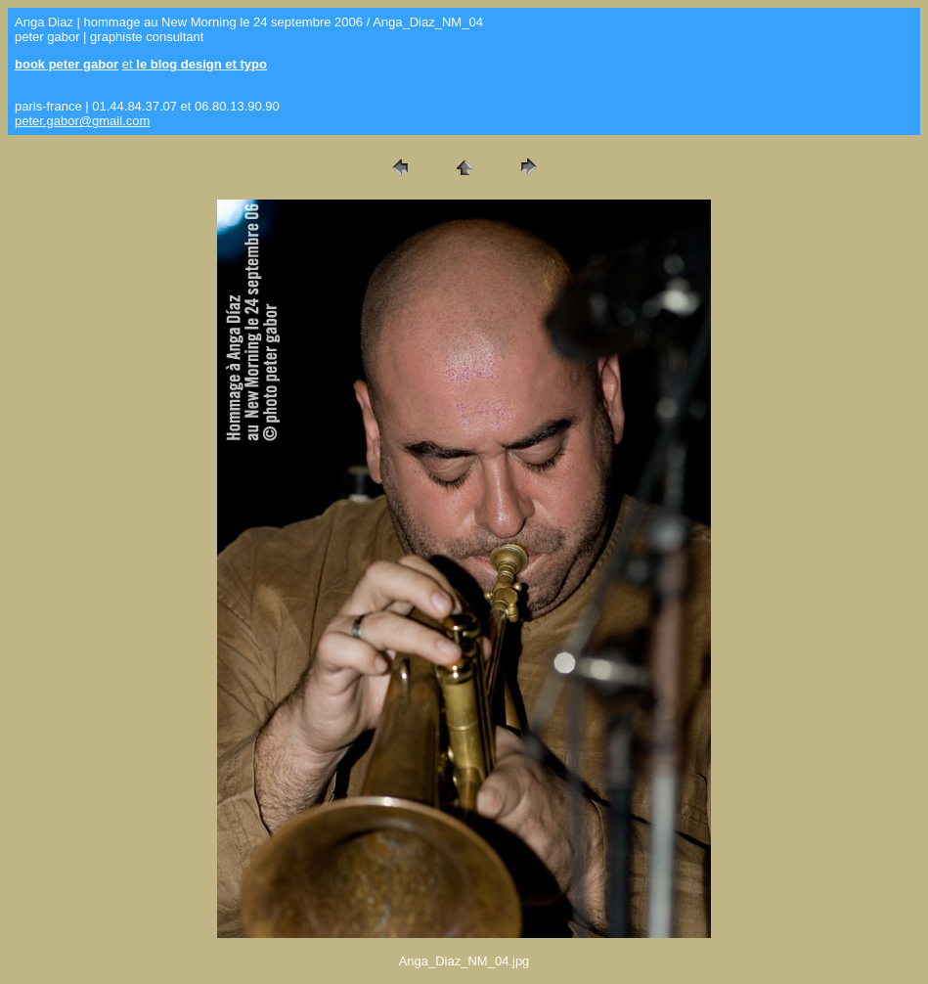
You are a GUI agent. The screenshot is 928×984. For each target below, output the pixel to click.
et (194, 64)
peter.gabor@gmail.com (82, 120)
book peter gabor (66, 64)
